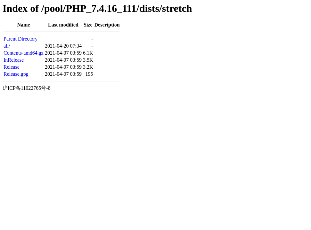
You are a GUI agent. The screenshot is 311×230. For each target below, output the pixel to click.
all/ (7, 46)
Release (12, 67)
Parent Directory (20, 39)
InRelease (14, 60)
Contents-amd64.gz (24, 53)
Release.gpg (16, 74)
